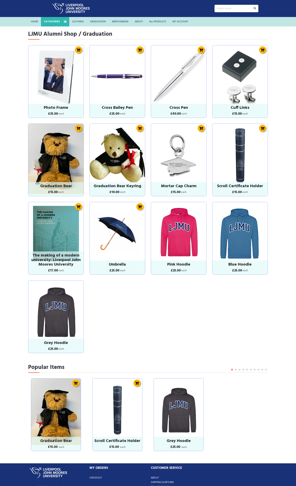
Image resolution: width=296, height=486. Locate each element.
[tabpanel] (56, 376)
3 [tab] (239, 336)
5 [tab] (247, 336)
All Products (157, 21)
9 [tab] (262, 336)
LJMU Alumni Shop (52, 34)
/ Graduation (95, 34)
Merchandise (120, 21)
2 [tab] (236, 336)
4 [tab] (243, 336)
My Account (180, 21)
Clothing (78, 21)
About (139, 21)
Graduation (98, 21)
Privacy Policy (160, 444)
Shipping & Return (162, 440)
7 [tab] (255, 336)
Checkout (95, 435)
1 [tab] (232, 336)
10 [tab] (266, 336)
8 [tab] (258, 336)
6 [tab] (251, 336)
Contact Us (158, 449)
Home (34, 21)
